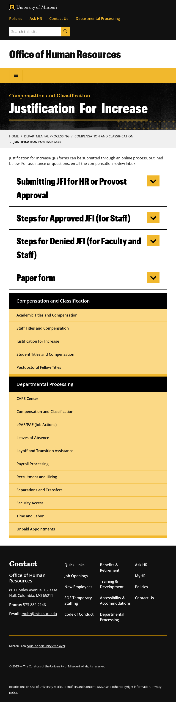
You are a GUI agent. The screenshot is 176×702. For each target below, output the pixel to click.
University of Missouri (36, 7)
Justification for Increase (37, 341)
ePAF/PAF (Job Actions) (36, 424)
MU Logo (12, 7)
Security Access (30, 502)
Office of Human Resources (65, 53)
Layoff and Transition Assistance (44, 450)
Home (14, 136)
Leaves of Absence (32, 437)
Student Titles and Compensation (45, 354)
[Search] (65, 31)
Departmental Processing (98, 18)
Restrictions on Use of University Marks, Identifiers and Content (52, 687)
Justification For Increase (37, 141)
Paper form (35, 277)
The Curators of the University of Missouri (51, 666)
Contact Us (58, 18)
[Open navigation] (15, 75)
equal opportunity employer (46, 646)
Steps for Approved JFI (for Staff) (73, 218)
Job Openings (76, 575)
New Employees (78, 586)
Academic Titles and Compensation (46, 315)
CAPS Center (27, 398)
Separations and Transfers (39, 489)
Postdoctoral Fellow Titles (38, 367)
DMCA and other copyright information (123, 687)
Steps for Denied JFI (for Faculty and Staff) (78, 247)
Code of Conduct (79, 614)
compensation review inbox (111, 163)
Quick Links (74, 564)
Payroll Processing (32, 463)
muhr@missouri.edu (39, 613)
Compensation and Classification (103, 136)
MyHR (140, 575)
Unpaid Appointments (35, 529)
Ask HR (36, 18)
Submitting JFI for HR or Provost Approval (71, 188)
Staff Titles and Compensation (42, 328)
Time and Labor (30, 516)
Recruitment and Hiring (36, 476)
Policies (15, 18)
